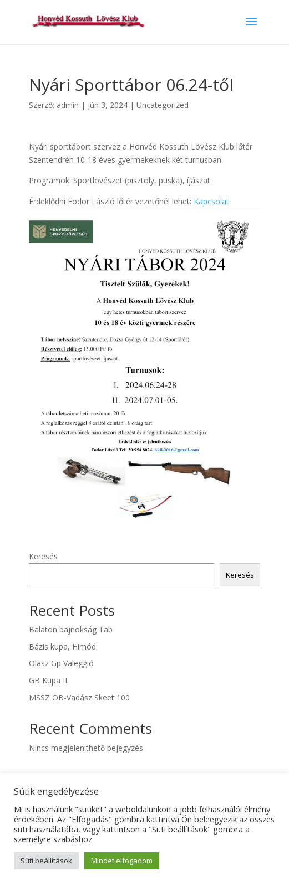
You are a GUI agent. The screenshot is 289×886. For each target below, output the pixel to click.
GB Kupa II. (49, 680)
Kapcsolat (211, 201)
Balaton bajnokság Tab (71, 629)
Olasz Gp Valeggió (61, 663)
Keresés (43, 556)
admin (68, 105)
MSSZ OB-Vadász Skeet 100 (79, 697)
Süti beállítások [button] (46, 861)
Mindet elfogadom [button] (122, 861)
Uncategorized (162, 105)
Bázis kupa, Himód (62, 646)
